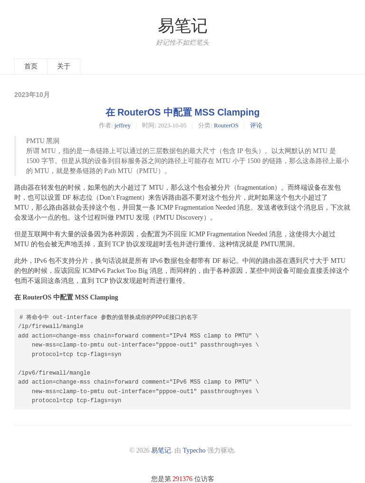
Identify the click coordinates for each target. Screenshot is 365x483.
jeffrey (123, 125)
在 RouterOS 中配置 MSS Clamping (183, 112)
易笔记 (183, 26)
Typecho (194, 450)
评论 (256, 125)
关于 (63, 66)
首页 (31, 66)
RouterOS (226, 125)
